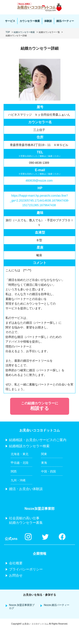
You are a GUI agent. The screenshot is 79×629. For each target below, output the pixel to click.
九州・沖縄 (18, 480)
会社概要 (16, 563)
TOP (8, 32)
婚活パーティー (65, 21)
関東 (44, 454)
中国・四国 (48, 471)
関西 (14, 471)
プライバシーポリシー (26, 569)
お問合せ (16, 575)
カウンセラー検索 (30, 21)
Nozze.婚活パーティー (56, 605)
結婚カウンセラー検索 (24, 32)
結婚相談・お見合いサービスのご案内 (37, 440)
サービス (10, 21)
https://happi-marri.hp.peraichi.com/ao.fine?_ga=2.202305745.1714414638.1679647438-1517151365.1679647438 (39, 200)
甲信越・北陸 (19, 462)
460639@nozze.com (39, 180)
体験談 (48, 21)
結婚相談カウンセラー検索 (29, 446)
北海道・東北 (19, 454)
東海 (44, 462)
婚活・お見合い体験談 (26, 489)
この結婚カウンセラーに (39, 406)
